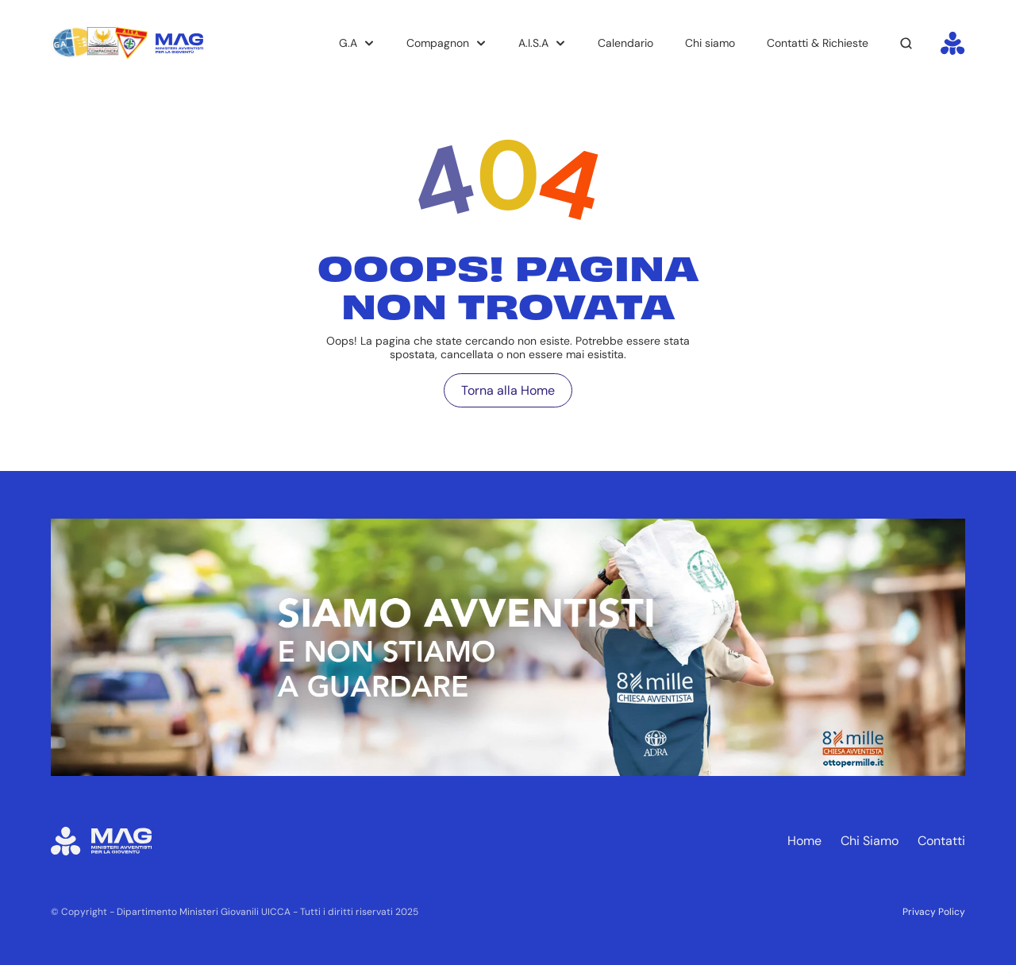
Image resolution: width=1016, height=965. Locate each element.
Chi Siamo (870, 840)
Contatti (941, 840)
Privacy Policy (933, 911)
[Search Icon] (906, 44)
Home (804, 840)
